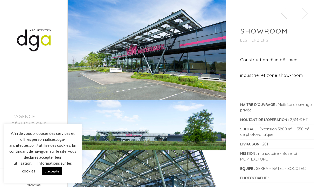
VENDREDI (33, 184)
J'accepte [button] (52, 171)
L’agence (23, 116)
